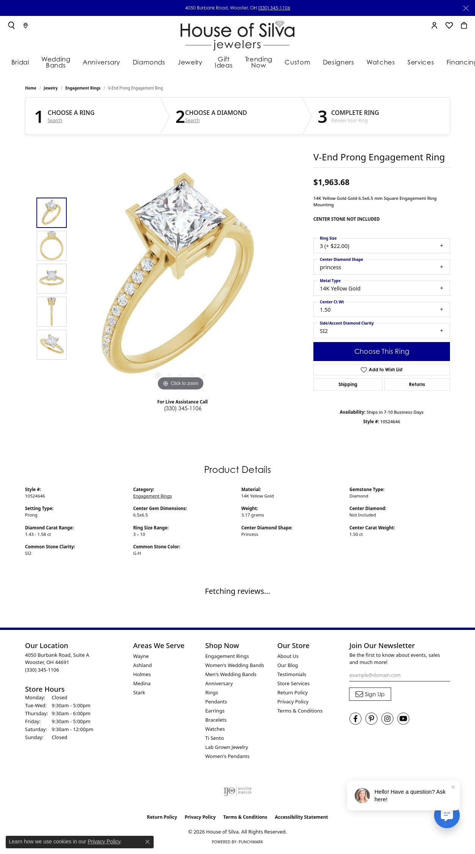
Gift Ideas (220, 61)
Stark (139, 693)
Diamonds (147, 61)
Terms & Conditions (299, 711)
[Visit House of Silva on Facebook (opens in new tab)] (355, 720)
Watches (375, 61)
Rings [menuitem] (211, 693)
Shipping (347, 385)
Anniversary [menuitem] (219, 684)
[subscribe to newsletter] (370, 695)
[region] (180, 280)
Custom (297, 61)
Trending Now (258, 61)
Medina (142, 684)
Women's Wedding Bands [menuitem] (234, 666)
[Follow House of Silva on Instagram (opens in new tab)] (387, 720)
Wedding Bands (56, 61)
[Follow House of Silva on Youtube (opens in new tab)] (403, 720)
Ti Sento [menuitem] (214, 739)
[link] (25, 25)
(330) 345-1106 (274, 8)
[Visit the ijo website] (237, 792)
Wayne (141, 657)
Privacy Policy (292, 702)
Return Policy (292, 693)
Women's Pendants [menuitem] (227, 757)
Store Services (293, 684)
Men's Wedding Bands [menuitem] (230, 675)
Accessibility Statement (301, 818)
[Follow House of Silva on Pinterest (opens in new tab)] (371, 720)
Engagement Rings (83, 89)
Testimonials (291, 675)
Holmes (142, 675)
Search (55, 121)
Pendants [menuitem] (216, 702)
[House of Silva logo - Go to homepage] (237, 34)
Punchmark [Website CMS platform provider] (251, 843)
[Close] (465, 8)
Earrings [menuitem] (215, 711)
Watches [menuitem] (215, 730)
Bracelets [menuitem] (215, 720)
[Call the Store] (42, 670)
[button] (11, 25)
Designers (335, 61)
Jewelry (185, 61)
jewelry (51, 89)
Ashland (142, 666)
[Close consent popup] (147, 842)
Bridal (18, 61)
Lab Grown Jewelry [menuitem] (226, 748)
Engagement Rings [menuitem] (227, 657)
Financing (450, 61)
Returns (417, 385)
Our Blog (287, 666)
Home (30, 89)
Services (412, 61)
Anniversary (103, 61)
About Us (288, 657)
